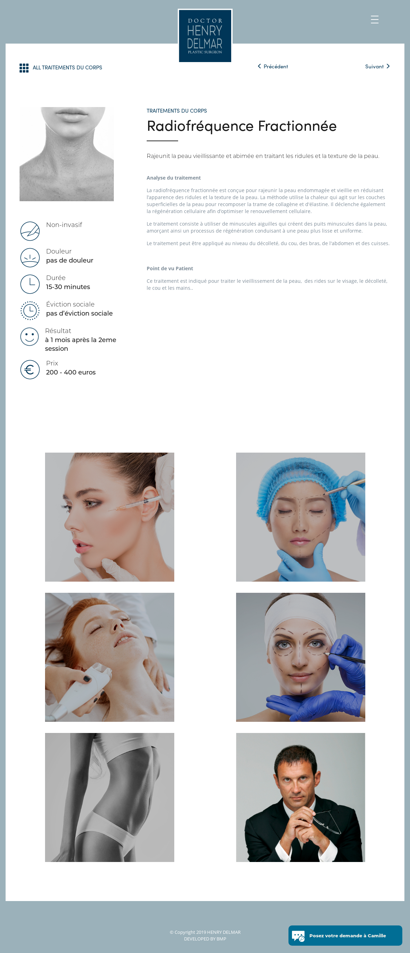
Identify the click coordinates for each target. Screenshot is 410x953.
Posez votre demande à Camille (347, 936)
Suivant (377, 66)
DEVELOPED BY (199, 939)
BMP (220, 939)
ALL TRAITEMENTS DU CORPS (61, 68)
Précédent (272, 66)
